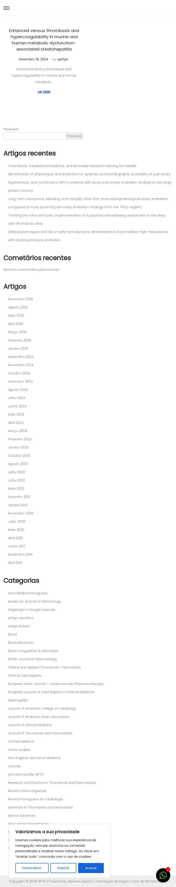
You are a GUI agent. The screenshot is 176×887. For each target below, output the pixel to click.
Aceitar (91, 868)
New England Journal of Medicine (34, 758)
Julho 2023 (16, 472)
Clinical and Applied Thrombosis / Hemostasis (44, 667)
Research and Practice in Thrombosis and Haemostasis (52, 782)
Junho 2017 (17, 546)
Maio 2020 (16, 529)
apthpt (62, 59)
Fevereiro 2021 (19, 497)
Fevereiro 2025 (19, 340)
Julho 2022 (16, 480)
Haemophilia (18, 700)
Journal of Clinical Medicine (30, 725)
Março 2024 (17, 431)
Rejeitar (63, 868)
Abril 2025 (15, 324)
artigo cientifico (20, 618)
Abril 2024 (16, 422)
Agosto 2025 (18, 307)
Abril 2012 (15, 562)
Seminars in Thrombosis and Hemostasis (40, 807)
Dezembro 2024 (21, 356)
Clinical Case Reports (25, 675)
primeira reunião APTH (25, 774)
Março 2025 (17, 332)
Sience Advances (22, 815)
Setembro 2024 (20, 381)
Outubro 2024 (19, 373)
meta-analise (19, 749)
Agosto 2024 (18, 389)
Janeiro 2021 (17, 505)
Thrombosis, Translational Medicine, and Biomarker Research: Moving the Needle (72, 166)
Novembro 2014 (20, 554)
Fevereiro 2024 (20, 439)
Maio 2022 (16, 488)
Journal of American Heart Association (38, 716)
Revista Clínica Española (27, 791)
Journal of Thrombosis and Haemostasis (40, 733)
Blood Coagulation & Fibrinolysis (33, 651)
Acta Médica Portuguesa (27, 593)
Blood (12, 634)
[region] (59, 851)
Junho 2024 (17, 406)
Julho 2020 (16, 521)
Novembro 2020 (20, 513)
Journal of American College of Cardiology (42, 708)
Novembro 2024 (21, 365)
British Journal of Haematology (32, 659)
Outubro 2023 (19, 455)
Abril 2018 (15, 538)
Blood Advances (20, 642)
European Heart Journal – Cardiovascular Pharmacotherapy (56, 683)
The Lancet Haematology (28, 824)
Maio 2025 (16, 315)
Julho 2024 (16, 398)
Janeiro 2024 (18, 447)
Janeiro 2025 (18, 348)
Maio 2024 (16, 414)
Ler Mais (44, 91)
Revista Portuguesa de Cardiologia (35, 799)
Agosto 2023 (18, 464)
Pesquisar (11, 129)
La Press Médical (21, 741)
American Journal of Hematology (34, 601)
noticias (14, 766)
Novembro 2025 (20, 299)
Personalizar (31, 868)
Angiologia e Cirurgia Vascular (31, 609)
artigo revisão (19, 626)
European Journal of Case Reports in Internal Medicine (51, 692)
